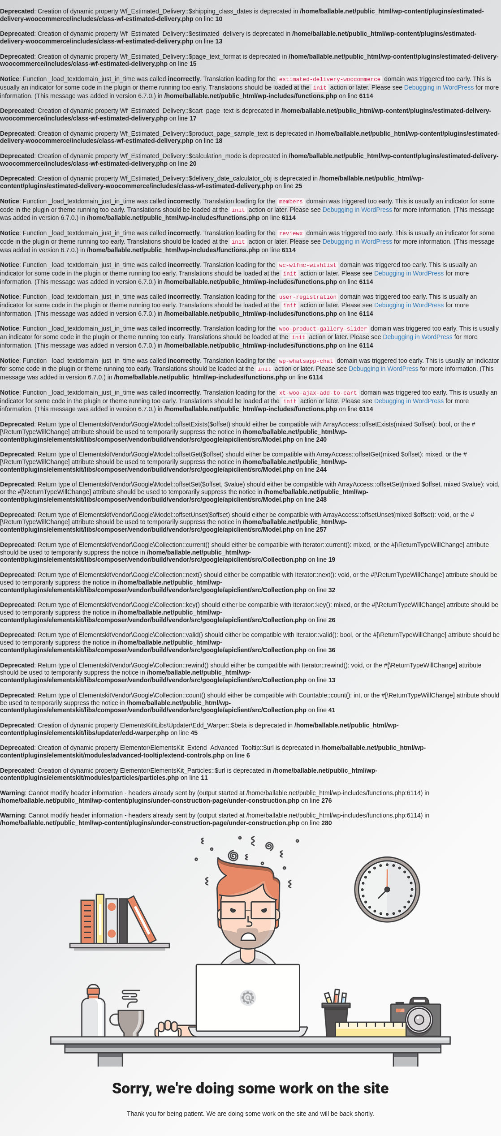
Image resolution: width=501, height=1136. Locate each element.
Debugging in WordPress (439, 87)
